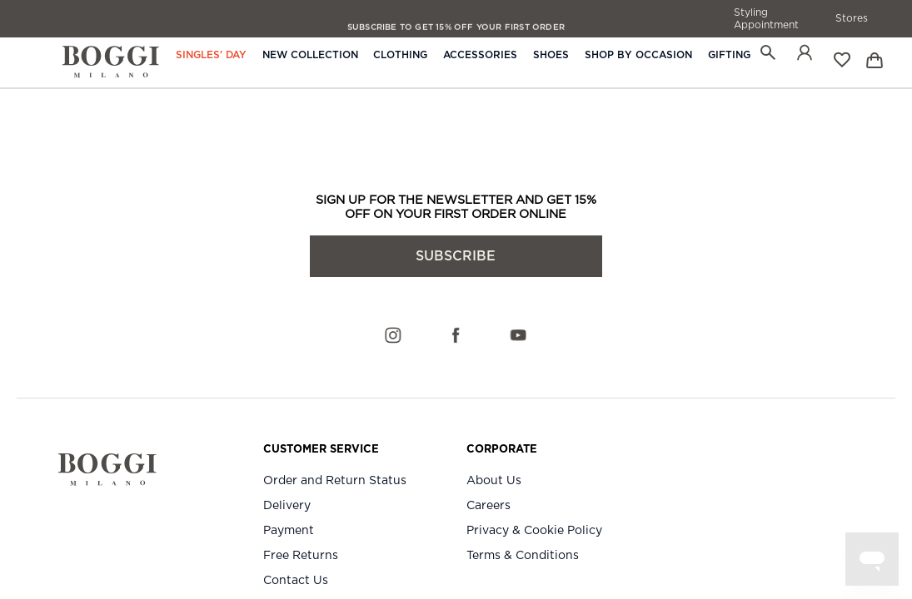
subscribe (456, 256)
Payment (288, 531)
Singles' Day (211, 55)
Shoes (551, 55)
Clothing (400, 55)
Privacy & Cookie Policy (534, 531)
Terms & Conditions (522, 556)
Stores (851, 18)
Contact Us (295, 581)
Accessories (480, 55)
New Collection (310, 55)
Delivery (287, 506)
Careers (488, 506)
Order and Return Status (334, 481)
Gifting (729, 55)
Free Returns (300, 556)
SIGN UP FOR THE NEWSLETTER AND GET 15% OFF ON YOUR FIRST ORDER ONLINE (456, 207)
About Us (493, 481)
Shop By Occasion (638, 55)
